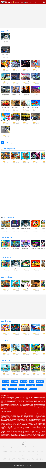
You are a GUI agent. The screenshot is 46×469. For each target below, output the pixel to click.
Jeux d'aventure (23, 382)
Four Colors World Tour (6, 249)
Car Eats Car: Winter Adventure (38, 333)
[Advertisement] (23, 16)
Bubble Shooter (15, 229)
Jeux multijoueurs (33, 390)
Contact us (19, 465)
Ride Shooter (36, 353)
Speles (18, 448)
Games (5, 442)
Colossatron (5, 161)
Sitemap (27, 465)
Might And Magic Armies (16, 161)
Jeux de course (6, 322)
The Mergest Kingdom (26, 161)
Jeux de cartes (6, 258)
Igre (39, 446)
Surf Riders (5, 373)
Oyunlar (32, 448)
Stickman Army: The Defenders (28, 289)
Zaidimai (24, 448)
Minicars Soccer (35, 373)
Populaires (29, 2)
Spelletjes (4, 455)
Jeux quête (22, 386)
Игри (33, 455)
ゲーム (29, 450)
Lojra (39, 448)
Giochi (16, 444)
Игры (19, 442)
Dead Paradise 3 (25, 333)
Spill (22, 444)
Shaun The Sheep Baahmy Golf (18, 373)
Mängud (10, 448)
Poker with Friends (26, 269)
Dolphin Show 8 (25, 249)
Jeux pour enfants (7, 239)
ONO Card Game (35, 269)
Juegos (32, 442)
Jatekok (21, 446)
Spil (33, 444)
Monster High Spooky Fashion (37, 161)
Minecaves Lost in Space (36, 249)
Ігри (8, 446)
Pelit (39, 444)
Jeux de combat (40, 382)
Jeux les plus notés (8, 150)
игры (22, 454)
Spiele (39, 442)
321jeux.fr (8, 2)
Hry (33, 446)
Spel (28, 444)
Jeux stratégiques (7, 278)
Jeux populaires (7, 219)
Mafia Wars (5, 353)
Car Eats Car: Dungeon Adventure (18, 333)
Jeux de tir (4, 342)
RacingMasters (6, 333)
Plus (35, 2)
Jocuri (15, 446)
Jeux (9, 444)
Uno (36, 229)
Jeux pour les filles (12, 390)
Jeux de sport (5, 362)
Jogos (25, 442)
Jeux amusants (6, 382)
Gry (28, 446)
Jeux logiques (40, 386)
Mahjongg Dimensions (26, 229)
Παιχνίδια (21, 450)
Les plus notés (19, 2)
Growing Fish (16, 249)
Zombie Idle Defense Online (27, 353)
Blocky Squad (36, 289)
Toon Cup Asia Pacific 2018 (27, 373)
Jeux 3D (4, 390)
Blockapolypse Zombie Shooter (18, 353)
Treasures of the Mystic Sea (7, 229)
